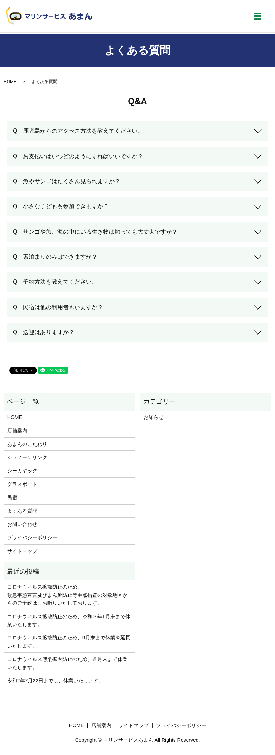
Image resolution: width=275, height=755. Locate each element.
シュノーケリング (27, 457)
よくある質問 (22, 511)
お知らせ (154, 417)
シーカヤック (22, 470)
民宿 (12, 497)
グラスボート (22, 484)
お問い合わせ (22, 524)
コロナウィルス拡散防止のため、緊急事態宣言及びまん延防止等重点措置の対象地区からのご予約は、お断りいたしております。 (67, 595)
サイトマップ (22, 551)
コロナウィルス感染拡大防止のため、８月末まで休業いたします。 (67, 663)
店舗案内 (17, 430)
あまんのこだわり (27, 444)
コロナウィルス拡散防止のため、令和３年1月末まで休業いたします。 (68, 620)
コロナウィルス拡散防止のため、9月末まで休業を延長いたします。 (68, 641)
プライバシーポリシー (32, 537)
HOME (10, 81)
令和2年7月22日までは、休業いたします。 (55, 680)
